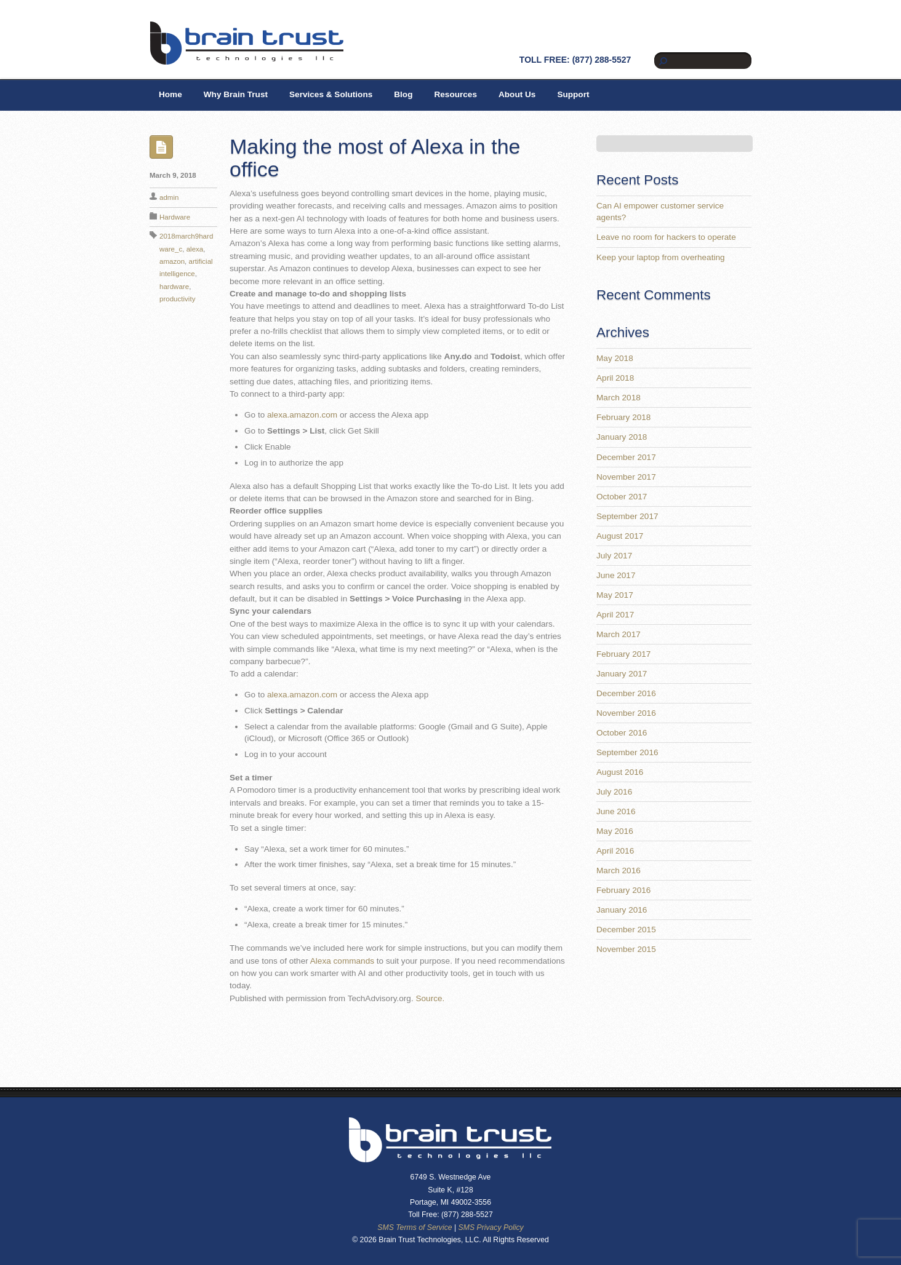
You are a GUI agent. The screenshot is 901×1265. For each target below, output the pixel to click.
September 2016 (627, 752)
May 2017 (614, 595)
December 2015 (626, 929)
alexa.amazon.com (302, 414)
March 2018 (618, 397)
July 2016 (614, 791)
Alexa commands (342, 961)
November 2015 (626, 949)
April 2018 (615, 378)
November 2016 (626, 713)
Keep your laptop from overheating (660, 257)
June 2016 (616, 811)
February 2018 (623, 417)
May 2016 (614, 831)
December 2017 (626, 457)
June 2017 (616, 575)
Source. (429, 998)
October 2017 (621, 496)
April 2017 (615, 614)
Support (573, 94)
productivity (177, 299)
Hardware (174, 217)
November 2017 (626, 477)
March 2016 (618, 870)
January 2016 (621, 909)
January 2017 (621, 673)
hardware (174, 286)
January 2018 (621, 437)
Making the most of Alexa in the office (375, 158)
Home (170, 94)
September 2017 (627, 516)
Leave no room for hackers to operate (666, 237)
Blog (403, 94)
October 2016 (621, 732)
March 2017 (618, 634)
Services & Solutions (330, 94)
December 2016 (626, 693)
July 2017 (614, 555)
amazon (172, 261)
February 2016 (623, 890)
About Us (517, 94)
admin (168, 197)
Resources (455, 94)
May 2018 (614, 358)
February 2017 (623, 654)
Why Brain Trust (236, 94)
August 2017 (619, 536)
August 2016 (619, 772)
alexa (195, 249)
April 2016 (615, 850)
